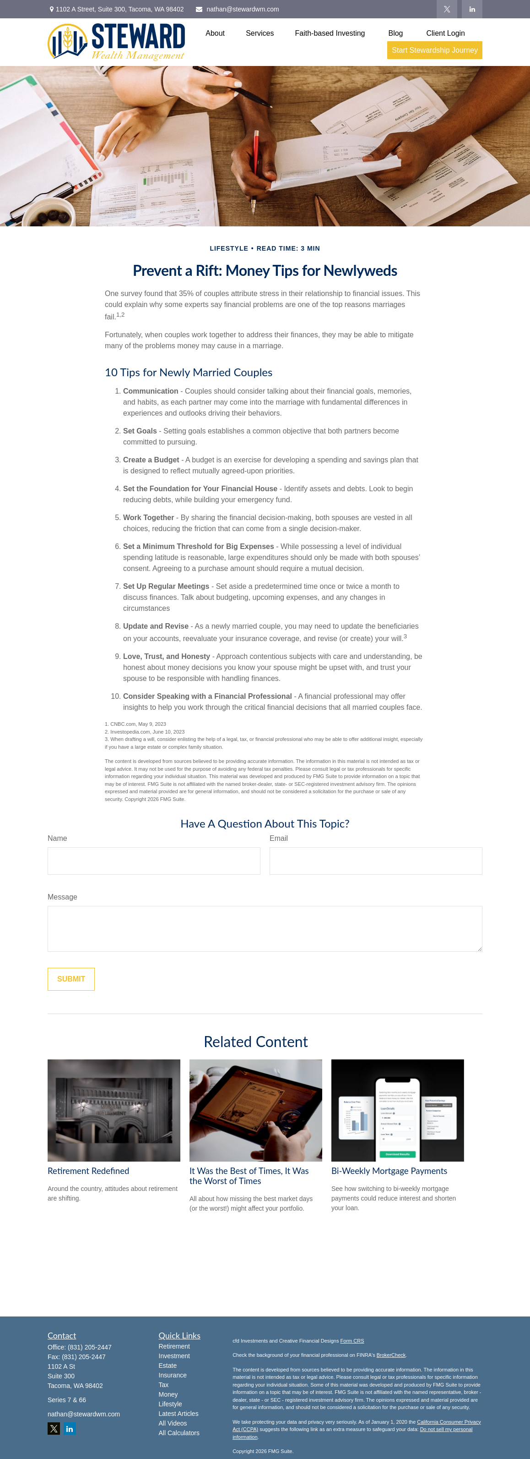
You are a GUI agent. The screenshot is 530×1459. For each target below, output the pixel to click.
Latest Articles (179, 1413)
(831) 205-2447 (90, 1347)
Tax (164, 1384)
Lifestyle (170, 1404)
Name (57, 838)
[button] (215, 33)
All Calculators (179, 1433)
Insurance (173, 1375)
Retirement (174, 1346)
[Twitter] (447, 9)
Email (279, 838)
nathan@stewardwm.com (237, 9)
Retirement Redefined (89, 1171)
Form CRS (352, 1341)
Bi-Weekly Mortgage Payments (389, 1171)
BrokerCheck (391, 1355)
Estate (168, 1365)
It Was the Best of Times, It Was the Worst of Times (249, 1176)
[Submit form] (71, 979)
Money (168, 1394)
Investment (174, 1356)
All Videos (173, 1423)
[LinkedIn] (472, 9)
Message (62, 897)
